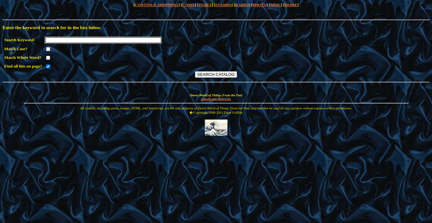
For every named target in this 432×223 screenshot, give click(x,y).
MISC (275, 4)
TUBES (205, 4)
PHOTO (259, 4)
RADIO (241, 4)
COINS (188, 4)
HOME (291, 4)
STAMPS (223, 4)
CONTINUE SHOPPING (156, 4)
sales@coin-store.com (216, 99)
